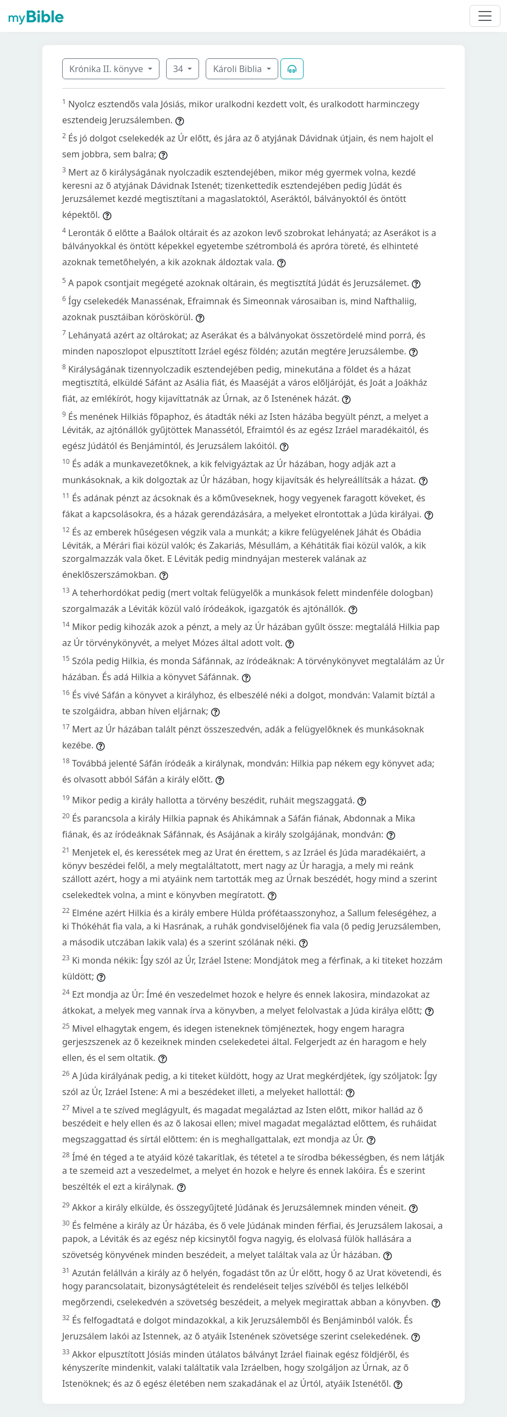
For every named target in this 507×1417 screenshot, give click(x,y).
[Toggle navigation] (485, 16)
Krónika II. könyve (107, 69)
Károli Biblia (238, 69)
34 (179, 69)
